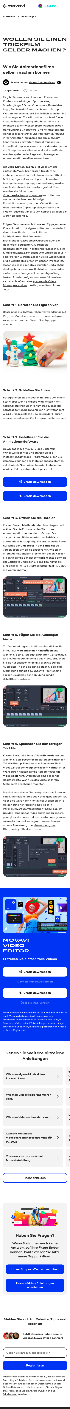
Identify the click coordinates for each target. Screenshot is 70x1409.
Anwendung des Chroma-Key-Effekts (29, 827)
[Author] (6, 82)
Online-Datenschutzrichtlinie (19, 1387)
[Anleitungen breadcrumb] (28, 16)
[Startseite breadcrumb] (9, 16)
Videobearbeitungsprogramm (22, 195)
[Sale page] (48, 6)
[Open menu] (65, 6)
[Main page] (14, 6)
